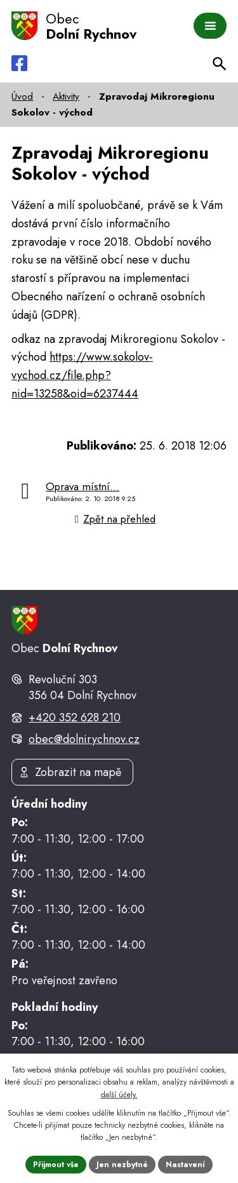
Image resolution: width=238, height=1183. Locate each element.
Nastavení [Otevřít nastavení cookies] (185, 1164)
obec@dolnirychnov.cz (84, 739)
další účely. (119, 1094)
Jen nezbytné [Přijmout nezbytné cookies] (122, 1164)
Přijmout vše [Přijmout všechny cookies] (56, 1164)
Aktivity (66, 97)
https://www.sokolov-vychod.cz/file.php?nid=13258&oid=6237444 (82, 375)
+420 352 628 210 (75, 717)
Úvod (22, 97)
